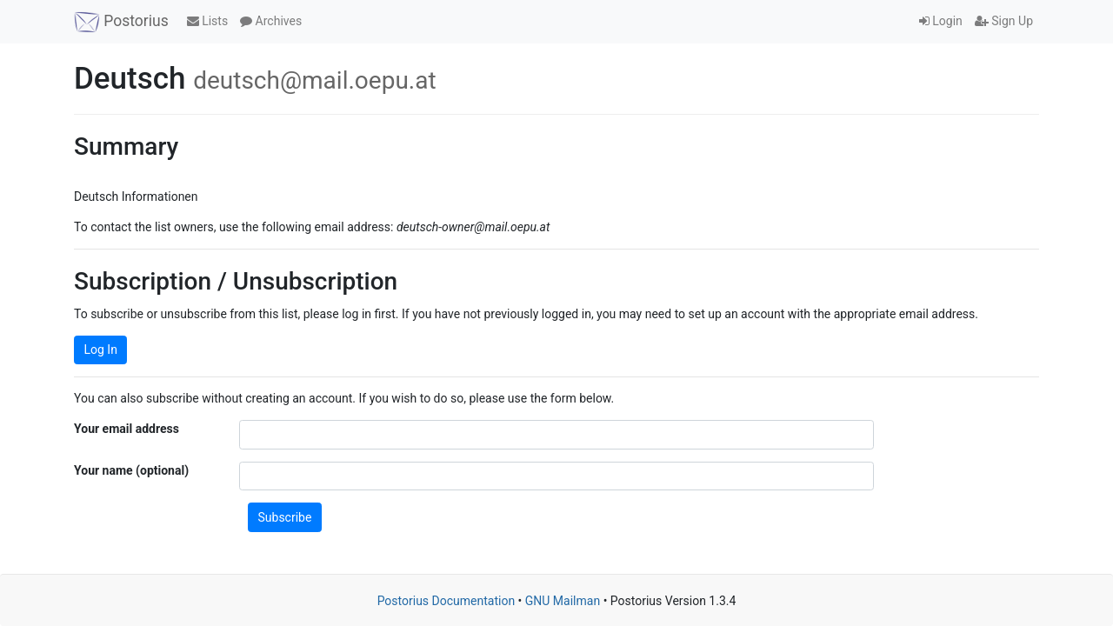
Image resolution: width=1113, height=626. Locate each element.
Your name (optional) (131, 470)
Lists (207, 21)
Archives (271, 21)
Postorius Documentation (446, 601)
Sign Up (1004, 21)
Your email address (126, 429)
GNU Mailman (562, 601)
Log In (100, 349)
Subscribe (285, 517)
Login (941, 21)
